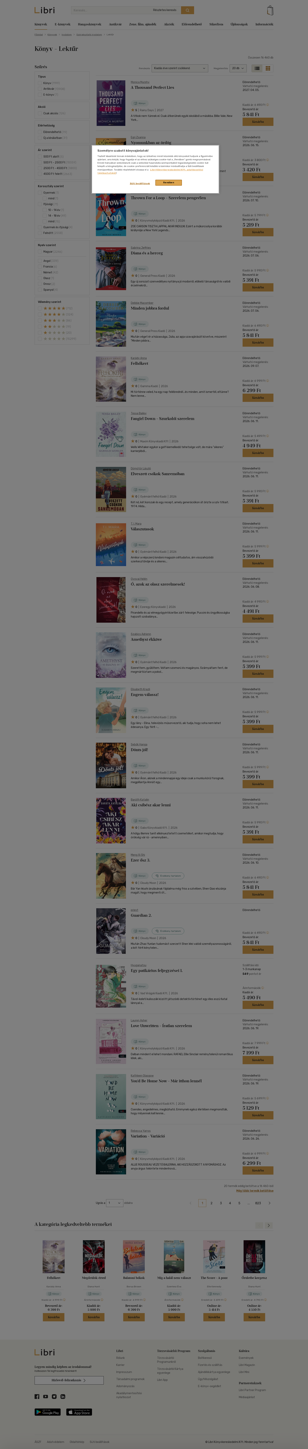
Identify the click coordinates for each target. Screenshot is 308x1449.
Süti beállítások (140, 183)
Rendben (168, 182)
